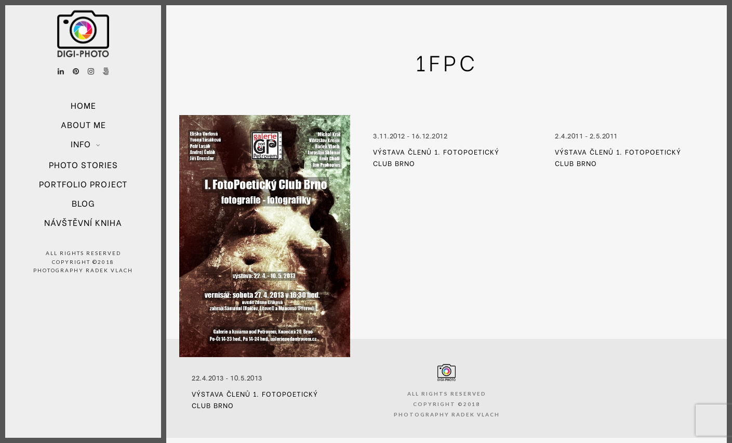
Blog (83, 203)
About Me (83, 124)
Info (81, 143)
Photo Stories (83, 164)
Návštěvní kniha (83, 222)
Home (83, 105)
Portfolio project (83, 183)
